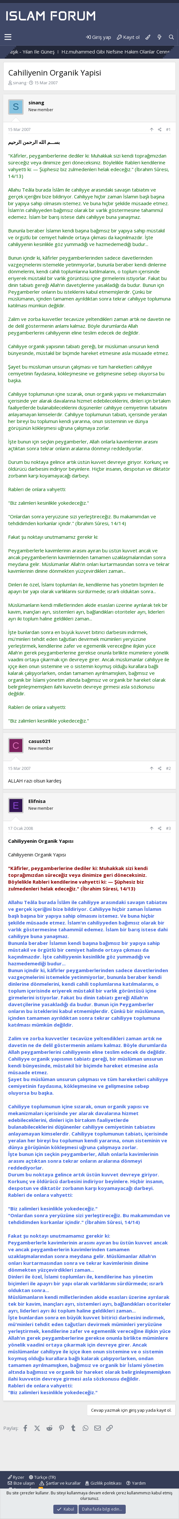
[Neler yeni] (159, 37)
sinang (19, 83)
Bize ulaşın (24, 1483)
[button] (8, 37)
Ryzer (16, 1477)
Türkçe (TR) (42, 1477)
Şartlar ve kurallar (63, 1483)
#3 (168, 828)
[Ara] (171, 37)
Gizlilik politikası (105, 1483)
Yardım (139, 1483)
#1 (168, 129)
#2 (168, 768)
